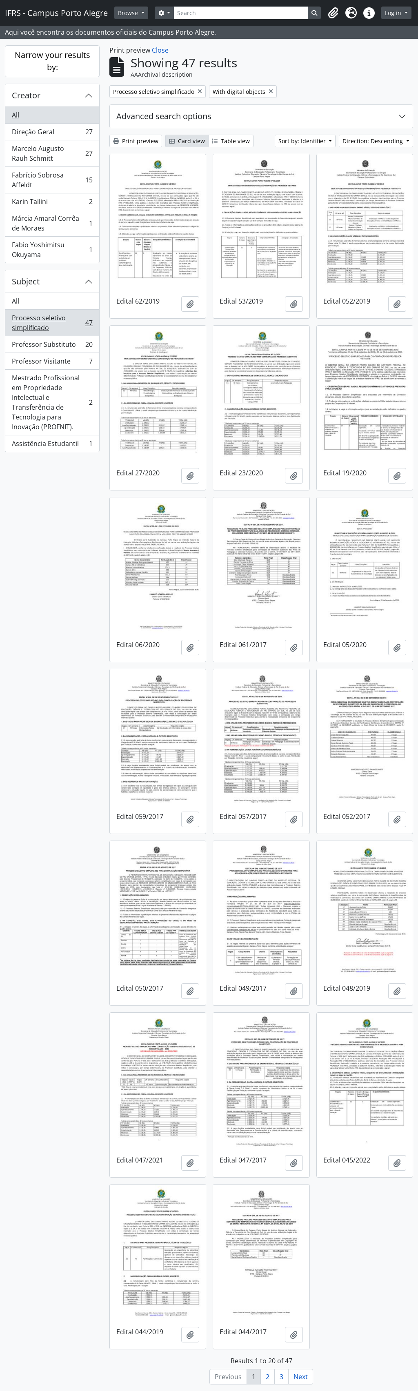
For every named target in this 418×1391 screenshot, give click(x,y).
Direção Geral (52, 133)
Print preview (135, 141)
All (15, 115)
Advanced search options (163, 116)
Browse (129, 13)
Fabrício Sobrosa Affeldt (52, 180)
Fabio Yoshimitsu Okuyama (52, 249)
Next (300, 1376)
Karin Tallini (52, 203)
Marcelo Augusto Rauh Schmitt (52, 153)
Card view (187, 141)
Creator (26, 95)
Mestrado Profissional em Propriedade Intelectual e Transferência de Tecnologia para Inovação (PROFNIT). (52, 402)
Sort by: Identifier (302, 141)
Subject (26, 281)
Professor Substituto (52, 346)
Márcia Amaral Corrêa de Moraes (52, 223)
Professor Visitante (52, 363)
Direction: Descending (373, 141)
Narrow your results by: (52, 61)
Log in (394, 13)
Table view (231, 141)
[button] (333, 13)
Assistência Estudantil (52, 445)
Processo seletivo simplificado (52, 322)
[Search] (240, 13)
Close (160, 50)
